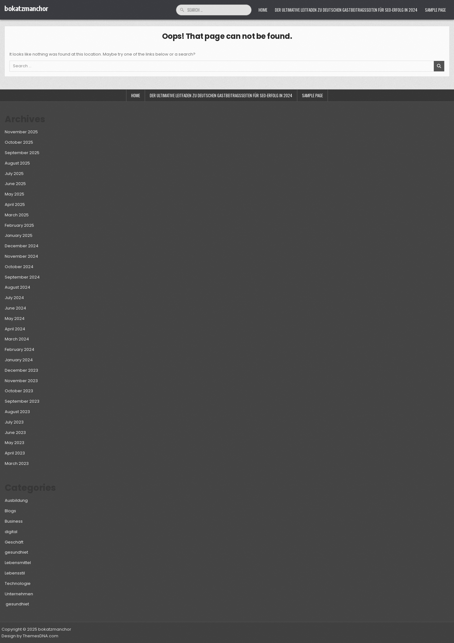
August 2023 (17, 412)
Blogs (10, 511)
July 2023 (14, 422)
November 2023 (21, 381)
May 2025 (14, 194)
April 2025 (15, 204)
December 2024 (21, 246)
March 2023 (17, 463)
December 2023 (21, 370)
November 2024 (21, 256)
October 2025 (19, 142)
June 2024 (15, 308)
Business (14, 521)
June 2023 (15, 433)
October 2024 (19, 267)
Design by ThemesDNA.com (30, 636)
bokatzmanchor (26, 8)
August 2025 (17, 163)
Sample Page (435, 10)
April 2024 (15, 329)
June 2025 (15, 184)
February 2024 (19, 349)
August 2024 (17, 287)
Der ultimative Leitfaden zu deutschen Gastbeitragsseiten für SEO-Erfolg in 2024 (346, 10)
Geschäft (14, 542)
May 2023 (14, 443)
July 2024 (14, 298)
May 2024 (15, 318)
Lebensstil (15, 573)
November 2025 (21, 132)
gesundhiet (16, 552)
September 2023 (22, 401)
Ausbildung (16, 500)
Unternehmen (19, 594)
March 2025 (17, 215)
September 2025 (22, 153)
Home (263, 10)
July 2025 (14, 174)
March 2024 (17, 339)
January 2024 (19, 360)
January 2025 (18, 235)
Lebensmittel (18, 563)
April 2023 (15, 453)
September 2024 (22, 277)
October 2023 (19, 391)
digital (11, 532)
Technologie (18, 583)
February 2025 (19, 225)
